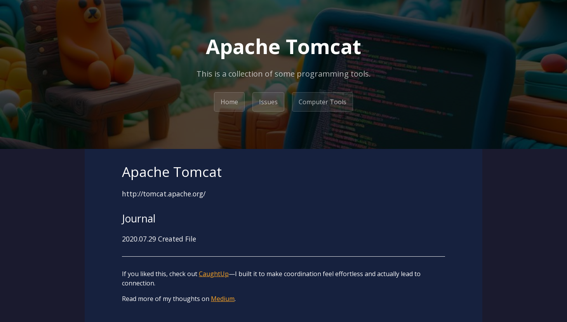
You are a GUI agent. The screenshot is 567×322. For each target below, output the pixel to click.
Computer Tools (322, 102)
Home (229, 102)
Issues (268, 102)
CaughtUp (214, 274)
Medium (223, 298)
